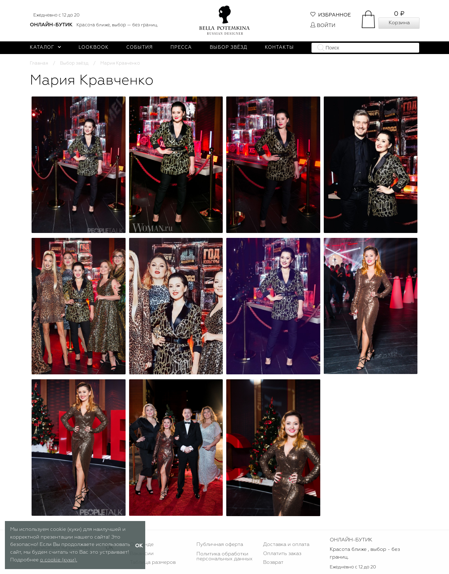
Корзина (399, 22)
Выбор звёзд (228, 47)
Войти (322, 25)
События (139, 47)
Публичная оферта (219, 544)
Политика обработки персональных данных (224, 556)
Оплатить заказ (282, 553)
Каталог (45, 47)
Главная (39, 63)
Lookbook (94, 47)
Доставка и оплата (286, 544)
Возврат (273, 562)
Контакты (279, 47)
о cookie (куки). (58, 560)
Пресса (181, 47)
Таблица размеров (153, 562)
